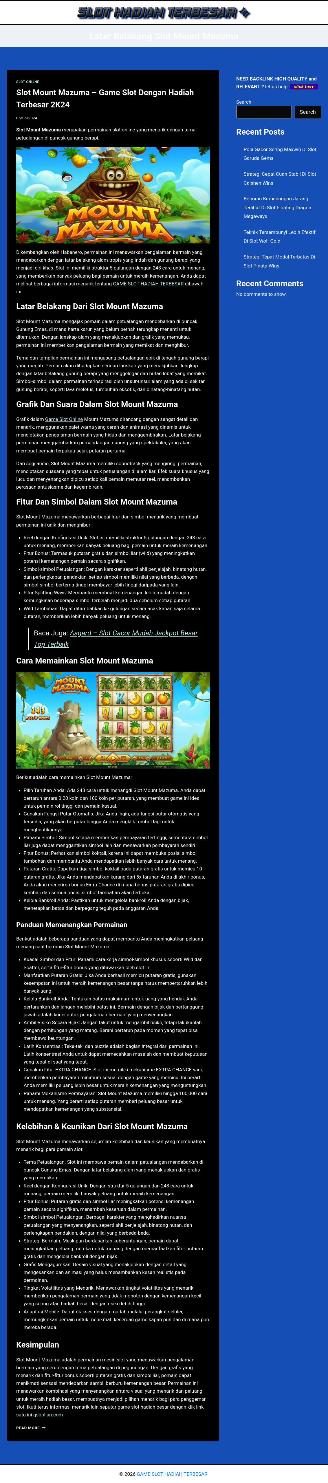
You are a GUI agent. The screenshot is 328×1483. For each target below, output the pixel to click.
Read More (31, 1427)
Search (243, 102)
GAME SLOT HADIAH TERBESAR (148, 284)
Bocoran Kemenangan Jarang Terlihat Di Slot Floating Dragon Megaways (277, 207)
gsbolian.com (48, 1415)
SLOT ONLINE (27, 82)
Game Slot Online (64, 419)
